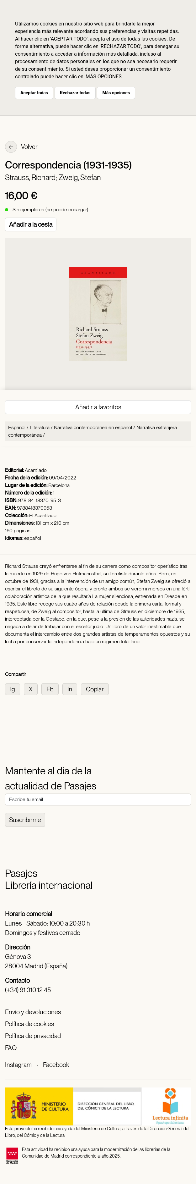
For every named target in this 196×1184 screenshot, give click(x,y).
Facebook (56, 1065)
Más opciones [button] (116, 92)
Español (16, 427)
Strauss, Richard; (32, 177)
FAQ (11, 1048)
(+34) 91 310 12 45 (28, 990)
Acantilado (36, 470)
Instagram (18, 1065)
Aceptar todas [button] (34, 92)
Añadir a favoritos (98, 407)
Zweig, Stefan (80, 177)
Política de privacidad (33, 1036)
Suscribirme (25, 820)
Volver (21, 147)
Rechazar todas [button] (75, 92)
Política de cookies (29, 1024)
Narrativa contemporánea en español (93, 427)
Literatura (40, 427)
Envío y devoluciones (33, 1012)
